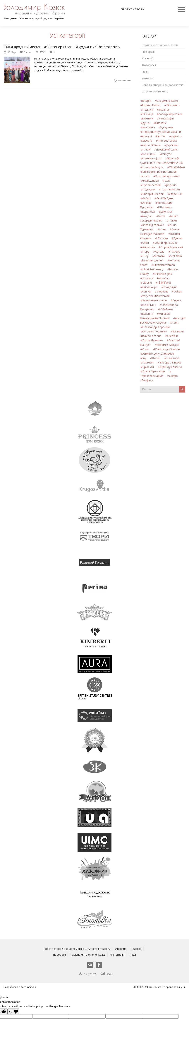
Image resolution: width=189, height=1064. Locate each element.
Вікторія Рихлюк (153, 194)
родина (171, 185)
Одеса (177, 300)
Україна (164, 109)
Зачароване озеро (154, 300)
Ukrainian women (164, 265)
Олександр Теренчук (156, 327)
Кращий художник (167, 176)
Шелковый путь (153, 167)
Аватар (147, 202)
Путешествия (151, 185)
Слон (145, 242)
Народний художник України (161, 131)
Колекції (147, 58)
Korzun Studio (29, 986)
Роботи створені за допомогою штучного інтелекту (162, 88)
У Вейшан (166, 309)
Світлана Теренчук (154, 331)
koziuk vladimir (151, 105)
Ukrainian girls (163, 273)
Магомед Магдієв (168, 344)
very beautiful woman (156, 296)
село (167, 180)
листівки (172, 336)
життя (161, 136)
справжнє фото (152, 158)
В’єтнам (162, 238)
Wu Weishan (177, 167)
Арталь (159, 251)
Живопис (147, 78)
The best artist (167, 140)
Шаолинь (165, 207)
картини (147, 118)
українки (172, 145)
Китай (146, 149)
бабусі (146, 198)
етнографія (166, 118)
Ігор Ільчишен (170, 189)
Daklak (178, 291)
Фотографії (149, 65)
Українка (164, 278)
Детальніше (122, 80)
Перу (145, 251)
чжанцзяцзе (150, 180)
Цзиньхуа (172, 358)
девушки (167, 127)
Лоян (174, 322)
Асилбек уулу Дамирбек (158, 353)
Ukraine (147, 282)
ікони (162, 229)
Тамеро (175, 251)
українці (176, 136)
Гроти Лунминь (153, 340)
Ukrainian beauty (152, 269)
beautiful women (152, 260)
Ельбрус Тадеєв (170, 362)
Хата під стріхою (153, 225)
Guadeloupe (150, 287)
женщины (149, 154)
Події (145, 71)
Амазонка (148, 247)
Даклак (178, 238)
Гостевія (147, 362)
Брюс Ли (148, 367)
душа (146, 123)
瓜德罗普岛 (164, 282)
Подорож (148, 189)
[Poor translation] (13, 1011)
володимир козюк (170, 114)
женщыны (149, 305)
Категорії (149, 36)
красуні (147, 136)
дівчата (147, 140)
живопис (160, 123)
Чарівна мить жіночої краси (160, 45)
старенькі (175, 194)
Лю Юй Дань (164, 198)
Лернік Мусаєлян (172, 247)
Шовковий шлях (167, 149)
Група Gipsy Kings (154, 371)
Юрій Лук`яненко (170, 367)
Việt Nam (176, 256)
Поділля (147, 109)
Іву (144, 358)
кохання (147, 313)
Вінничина (173, 105)
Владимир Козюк (168, 100)
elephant (162, 291)
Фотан (156, 358)
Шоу (145, 256)
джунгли (166, 211)
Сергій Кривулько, (166, 242)
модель (147, 216)
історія (146, 100)
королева (148, 211)
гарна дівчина (151, 145)
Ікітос (161, 216)
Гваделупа (170, 287)
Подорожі (148, 51)
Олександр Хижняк (167, 349)
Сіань (146, 349)
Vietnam (159, 256)
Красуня (147, 278)
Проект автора (132, 9)
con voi (146, 291)
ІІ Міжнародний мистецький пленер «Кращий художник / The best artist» (64, 47)
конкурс (166, 154)
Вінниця (147, 114)
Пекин (172, 220)
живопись (148, 127)
